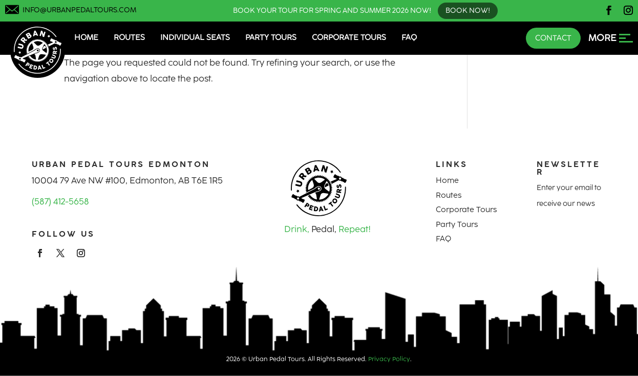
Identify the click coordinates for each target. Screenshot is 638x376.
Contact (553, 38)
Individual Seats (195, 37)
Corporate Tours (349, 37)
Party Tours (270, 37)
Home (86, 37)
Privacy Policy (389, 359)
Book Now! (467, 10)
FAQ (409, 37)
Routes (129, 37)
